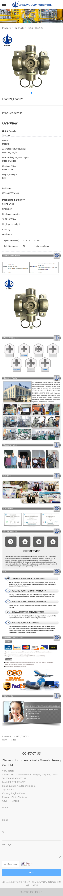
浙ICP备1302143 (40, 881)
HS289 (13, 739)
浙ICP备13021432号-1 (31, 891)
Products (6, 27)
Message (6, 844)
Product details (12, 113)
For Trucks (19, 27)
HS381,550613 (21, 736)
